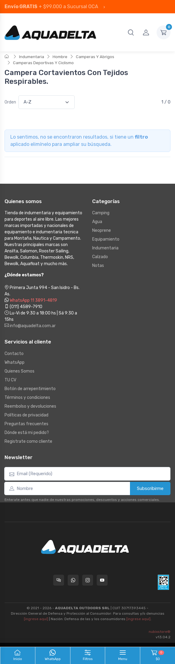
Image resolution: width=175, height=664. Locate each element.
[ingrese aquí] (36, 619)
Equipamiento (105, 239)
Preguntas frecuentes (26, 423)
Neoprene (101, 230)
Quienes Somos (19, 371)
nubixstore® (159, 631)
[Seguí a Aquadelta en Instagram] (87, 580)
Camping (100, 212)
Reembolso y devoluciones (30, 406)
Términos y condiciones (27, 397)
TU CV (10, 380)
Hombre (60, 56)
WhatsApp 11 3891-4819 (33, 300)
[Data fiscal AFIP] (163, 582)
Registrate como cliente (28, 441)
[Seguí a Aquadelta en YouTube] (102, 580)
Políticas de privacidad (26, 415)
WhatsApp (14, 362)
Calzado (100, 256)
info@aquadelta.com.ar (30, 325)
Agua (97, 221)
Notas (98, 265)
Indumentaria (31, 56)
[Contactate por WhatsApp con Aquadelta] (73, 580)
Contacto (14, 353)
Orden (10, 102)
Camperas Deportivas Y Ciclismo (43, 63)
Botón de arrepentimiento (30, 388)
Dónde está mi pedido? (27, 432)
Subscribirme (150, 488)
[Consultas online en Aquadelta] (58, 580)
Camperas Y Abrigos (95, 56)
